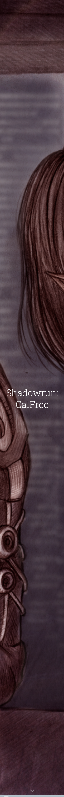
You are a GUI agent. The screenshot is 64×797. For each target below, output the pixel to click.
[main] (32, 398)
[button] (32, 791)
